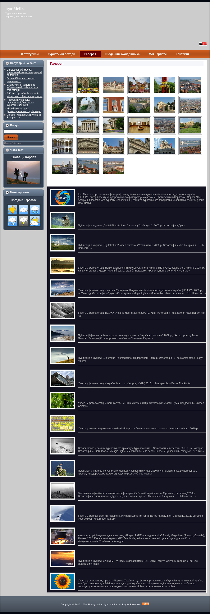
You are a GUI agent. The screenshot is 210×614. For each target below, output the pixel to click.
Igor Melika (15, 8)
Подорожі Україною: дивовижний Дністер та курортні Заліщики (20, 102)
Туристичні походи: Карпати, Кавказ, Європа (18, 15)
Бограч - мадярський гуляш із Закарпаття (24, 116)
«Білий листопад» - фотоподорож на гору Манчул (24, 110)
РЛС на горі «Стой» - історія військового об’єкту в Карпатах (24, 95)
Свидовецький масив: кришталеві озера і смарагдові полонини (24, 72)
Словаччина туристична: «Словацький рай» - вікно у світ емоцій (22, 87)
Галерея (57, 63)
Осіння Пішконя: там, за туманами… (21, 80)
